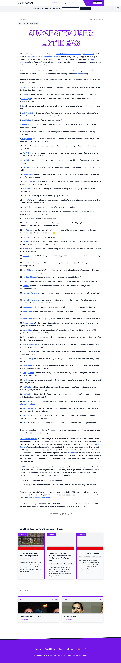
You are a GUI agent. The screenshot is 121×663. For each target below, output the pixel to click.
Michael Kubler (28, 249)
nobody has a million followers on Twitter (42, 57)
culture (23, 559)
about (88, 3)
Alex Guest (25, 94)
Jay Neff (26, 200)
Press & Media (50, 649)
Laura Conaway (28, 307)
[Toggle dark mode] (79, 649)
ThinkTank (89, 495)
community (87, 557)
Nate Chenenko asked (28, 439)
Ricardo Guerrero (29, 181)
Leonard (26, 256)
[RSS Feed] (85, 649)
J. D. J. (25, 423)
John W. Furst (28, 207)
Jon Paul (26, 223)
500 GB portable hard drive (39, 498)
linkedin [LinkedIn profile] (79, 3)
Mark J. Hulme (28, 270)
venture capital (69, 563)
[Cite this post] (100, 19)
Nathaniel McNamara (31, 293)
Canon (61, 649)
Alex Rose (26, 380)
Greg (25, 337)
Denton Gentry (27, 124)
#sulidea (78, 74)
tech (19, 23)
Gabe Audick (28, 188)
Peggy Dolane (28, 174)
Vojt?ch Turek (28, 387)
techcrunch (58, 563)
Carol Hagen (26, 99)
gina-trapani (34, 23)
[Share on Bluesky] (91, 19)
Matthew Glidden (29, 277)
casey (23, 87)
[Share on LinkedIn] (96, 19)
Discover (38, 649)
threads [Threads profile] (71, 3)
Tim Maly (24, 132)
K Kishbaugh (27, 241)
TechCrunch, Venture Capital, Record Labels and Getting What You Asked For (60, 556)
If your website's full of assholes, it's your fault (29, 554)
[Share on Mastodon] (94, 19)
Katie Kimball (28, 237)
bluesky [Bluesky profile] (63, 3)
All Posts (70, 649)
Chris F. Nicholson (28, 113)
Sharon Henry (28, 330)
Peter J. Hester (28, 311)
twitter (26, 23)
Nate (23, 106)
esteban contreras (30, 344)
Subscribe (85, 9)
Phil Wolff (26, 153)
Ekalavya (26, 146)
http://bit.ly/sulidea (27, 404)
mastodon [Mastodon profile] (55, 3)
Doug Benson (26, 139)
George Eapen (28, 373)
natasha (26, 286)
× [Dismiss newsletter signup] (118, 9)
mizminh (26, 281)
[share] (102, 19)
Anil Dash (25, 3)
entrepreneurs (97, 557)
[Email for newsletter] (70, 8)
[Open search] (97, 2)
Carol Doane (27, 366)
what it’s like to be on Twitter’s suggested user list (75, 54)
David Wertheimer (30, 401)
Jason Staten (28, 351)
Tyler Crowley (28, 358)
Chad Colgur (26, 120)
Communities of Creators (89, 553)
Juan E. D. (26, 196)
